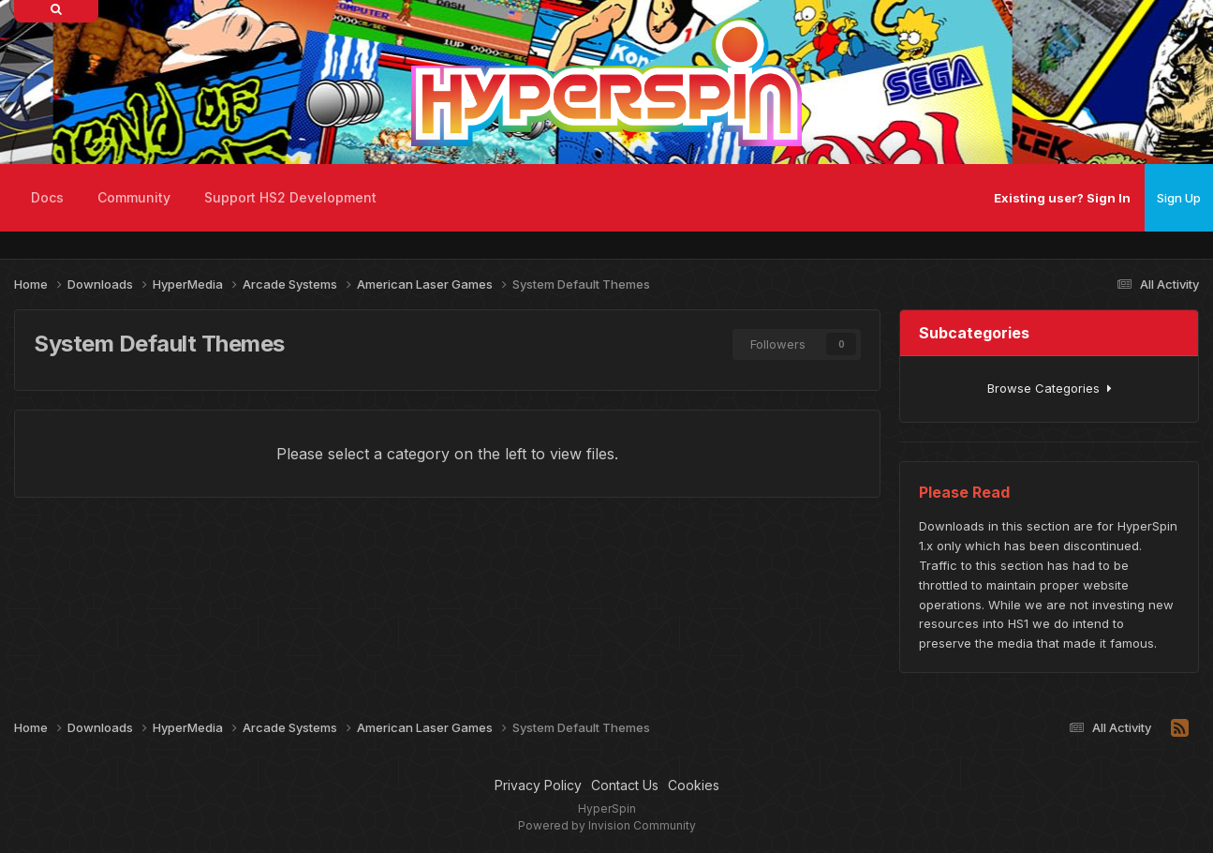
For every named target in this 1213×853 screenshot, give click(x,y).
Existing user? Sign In (1062, 197)
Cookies (693, 785)
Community (133, 197)
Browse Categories (1049, 388)
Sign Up (1179, 197)
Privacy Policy (538, 785)
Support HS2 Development (290, 197)
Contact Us (624, 785)
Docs (47, 197)
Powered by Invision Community (607, 825)
